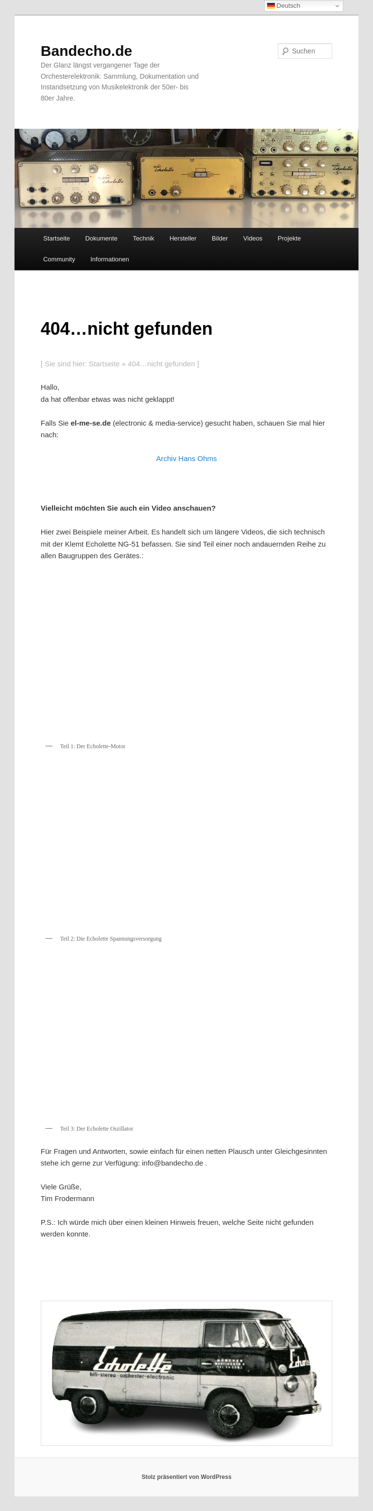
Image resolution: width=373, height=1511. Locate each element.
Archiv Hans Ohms (186, 458)
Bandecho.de (86, 51)
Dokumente (101, 238)
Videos (253, 238)
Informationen (109, 259)
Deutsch (284, 6)
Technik (143, 238)
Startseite (56, 238)
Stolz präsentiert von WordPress (186, 1477)
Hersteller (183, 238)
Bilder (220, 238)
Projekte (289, 238)
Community (59, 259)
